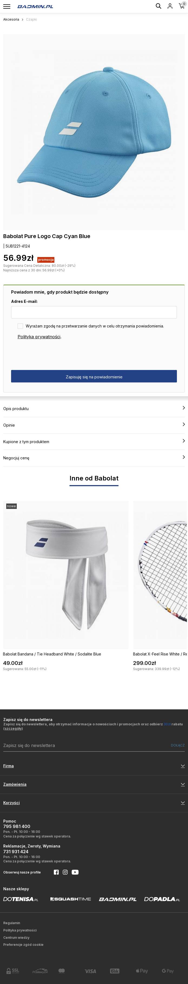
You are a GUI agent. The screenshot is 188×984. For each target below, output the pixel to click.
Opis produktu (94, 408)
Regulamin (11, 923)
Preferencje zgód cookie (23, 945)
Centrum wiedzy (16, 938)
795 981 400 (16, 826)
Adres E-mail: (24, 301)
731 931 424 (15, 851)
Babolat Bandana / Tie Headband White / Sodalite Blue (52, 654)
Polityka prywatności (39, 336)
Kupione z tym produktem (94, 441)
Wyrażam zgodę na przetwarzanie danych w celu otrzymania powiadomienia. (95, 326)
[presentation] (52, 355)
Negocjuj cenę (94, 457)
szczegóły (13, 728)
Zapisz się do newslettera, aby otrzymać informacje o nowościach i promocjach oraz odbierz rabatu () (93, 726)
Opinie (94, 425)
